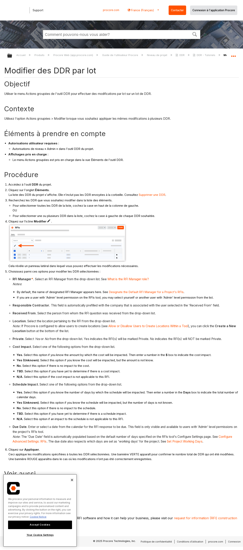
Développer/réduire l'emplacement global (233, 54)
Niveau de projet (157, 55)
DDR (180, 55)
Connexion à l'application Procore (213, 10)
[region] (40, 510)
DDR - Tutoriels (204, 55)
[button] (194, 33)
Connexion (234, 541)
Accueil (21, 55)
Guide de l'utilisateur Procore (120, 55)
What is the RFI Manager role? (128, 279)
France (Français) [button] (142, 10)
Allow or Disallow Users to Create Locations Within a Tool (148, 326)
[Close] (72, 480)
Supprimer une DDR (152, 195)
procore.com (111, 10)
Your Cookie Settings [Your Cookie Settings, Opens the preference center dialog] (40, 534)
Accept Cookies (40, 524)
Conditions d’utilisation (190, 541)
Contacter (177, 10)
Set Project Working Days (184, 441)
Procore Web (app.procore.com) (73, 55)
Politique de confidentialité (156, 541)
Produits (39, 55)
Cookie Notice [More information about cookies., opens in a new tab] (38, 516)
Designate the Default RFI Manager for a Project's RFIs (146, 292)
